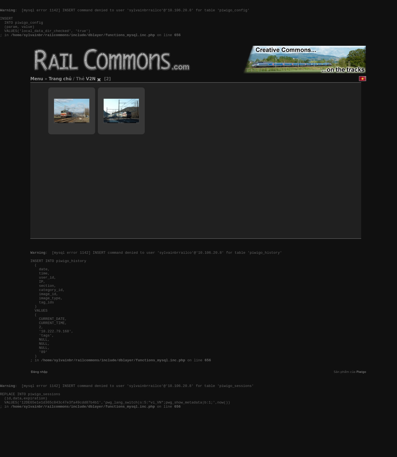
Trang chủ (60, 87)
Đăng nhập (39, 405)
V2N (91, 87)
